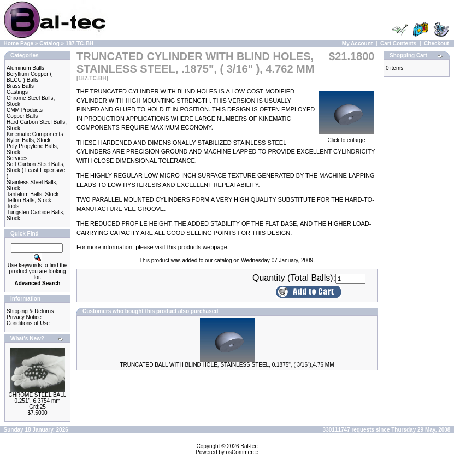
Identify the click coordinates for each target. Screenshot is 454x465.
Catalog (49, 43)
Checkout (436, 43)
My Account (357, 43)
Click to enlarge (346, 137)
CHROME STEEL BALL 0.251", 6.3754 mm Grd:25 (38, 401)
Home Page (18, 43)
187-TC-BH (79, 43)
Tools (13, 206)
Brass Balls (20, 86)
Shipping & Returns (30, 311)
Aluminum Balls (25, 68)
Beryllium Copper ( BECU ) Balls (29, 77)
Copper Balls (22, 116)
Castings (17, 92)
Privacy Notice (24, 317)
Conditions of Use (28, 323)
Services (17, 158)
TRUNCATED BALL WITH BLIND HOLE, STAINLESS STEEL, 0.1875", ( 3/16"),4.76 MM (227, 365)
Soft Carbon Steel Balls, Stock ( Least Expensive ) (36, 170)
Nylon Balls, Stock (29, 140)
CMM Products (25, 110)
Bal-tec (248, 446)
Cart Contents (398, 43)
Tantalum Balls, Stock (33, 194)
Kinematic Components (35, 134)
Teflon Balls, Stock (29, 200)
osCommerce (242, 452)
